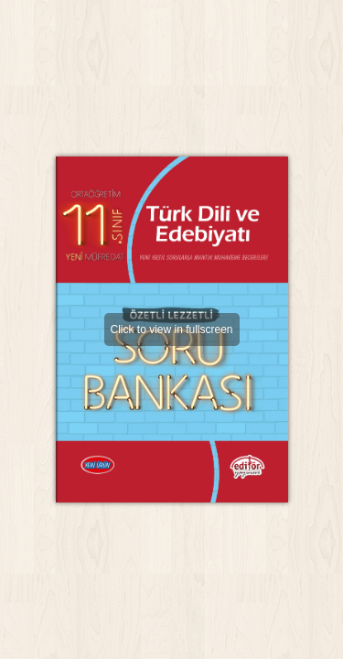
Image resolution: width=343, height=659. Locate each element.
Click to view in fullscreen (171, 329)
